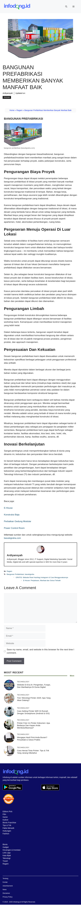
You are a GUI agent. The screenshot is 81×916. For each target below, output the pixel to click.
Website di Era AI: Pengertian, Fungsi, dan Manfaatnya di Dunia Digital (34, 686)
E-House (8, 508)
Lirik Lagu (7, 853)
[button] (66, 7)
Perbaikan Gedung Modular (17, 521)
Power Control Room (14, 528)
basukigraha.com (12, 538)
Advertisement (8, 886)
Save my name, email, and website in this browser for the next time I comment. (40, 651)
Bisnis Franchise (9, 823)
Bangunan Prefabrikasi (15, 574)
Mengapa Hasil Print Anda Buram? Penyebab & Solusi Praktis (32, 738)
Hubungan (7, 831)
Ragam (7, 97)
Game (5, 817)
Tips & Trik (7, 825)
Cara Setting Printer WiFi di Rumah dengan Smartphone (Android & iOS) (33, 712)
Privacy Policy (7, 897)
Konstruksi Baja (11, 514)
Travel (5, 861)
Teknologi (6, 858)
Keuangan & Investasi (11, 850)
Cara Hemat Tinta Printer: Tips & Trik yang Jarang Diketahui (33, 751)
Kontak (5, 882)
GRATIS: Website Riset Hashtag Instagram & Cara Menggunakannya (42, 577)
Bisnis (5, 844)
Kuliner (5, 820)
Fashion (6, 834)
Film (4, 814)
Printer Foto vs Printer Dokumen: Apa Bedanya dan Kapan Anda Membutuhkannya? (33, 725)
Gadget (6, 847)
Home (12, 110)
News (5, 889)
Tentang (5, 878)
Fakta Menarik (8, 828)
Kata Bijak (7, 855)
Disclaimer (6, 893)
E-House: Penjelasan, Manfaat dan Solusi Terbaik (42, 580)
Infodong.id (17, 902)
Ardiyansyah (8, 93)
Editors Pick (7, 811)
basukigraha (29, 574)
